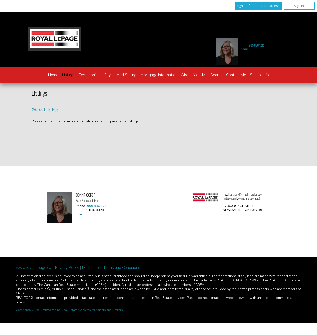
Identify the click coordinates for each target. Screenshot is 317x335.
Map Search (212, 75)
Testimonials (90, 75)
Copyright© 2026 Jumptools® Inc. (38, 310)
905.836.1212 (256, 45)
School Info (259, 75)
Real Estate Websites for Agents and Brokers (92, 310)
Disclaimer (91, 267)
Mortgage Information (158, 75)
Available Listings (45, 110)
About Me (189, 75)
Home (53, 75)
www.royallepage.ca (33, 267)
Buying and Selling (120, 75)
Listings (68, 75)
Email (244, 49)
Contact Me (236, 75)
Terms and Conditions (121, 267)
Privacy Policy (67, 267)
